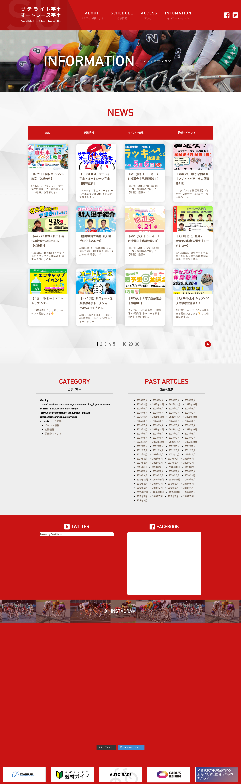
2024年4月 (158, 425)
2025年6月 (190, 408)
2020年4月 (142, 475)
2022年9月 (142, 446)
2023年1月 (142, 441)
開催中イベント (187, 132)
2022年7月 (174, 446)
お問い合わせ (105, 767)
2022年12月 (158, 441)
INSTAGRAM (120, 611)
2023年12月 (158, 429)
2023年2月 (190, 437)
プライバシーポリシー (131, 767)
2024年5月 (142, 425)
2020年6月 (174, 471)
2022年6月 (190, 446)
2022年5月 (142, 450)
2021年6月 (188, 458)
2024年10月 (191, 416)
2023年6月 (190, 433)
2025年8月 (158, 408)
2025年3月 (174, 412)
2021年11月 (174, 454)
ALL (47, 132)
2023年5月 (142, 437)
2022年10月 (191, 441)
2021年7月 (173, 458)
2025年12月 (158, 404)
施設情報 (89, 132)
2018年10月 (174, 492)
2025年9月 (142, 408)
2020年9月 (142, 471)
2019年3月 (157, 487)
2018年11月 (158, 492)
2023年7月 (174, 433)
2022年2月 (190, 450)
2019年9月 (190, 479)
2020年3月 (158, 475)
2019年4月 (142, 487)
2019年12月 (142, 479)
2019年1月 (188, 487)
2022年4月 (158, 450)
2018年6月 (173, 496)
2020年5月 (190, 471)
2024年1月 (142, 429)
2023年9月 (142, 433)
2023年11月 (174, 429)
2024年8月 (158, 421)
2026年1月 (142, 404)
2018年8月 (142, 496)
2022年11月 (174, 441)
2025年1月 (142, 416)
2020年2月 (174, 475)
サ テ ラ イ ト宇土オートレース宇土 (40, 15)
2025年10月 (191, 404)
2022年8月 (158, 446)
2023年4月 (158, 437)
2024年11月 (174, 416)
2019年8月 (142, 483)
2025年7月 (174, 408)
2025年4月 (158, 412)
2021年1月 (142, 467)
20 (130, 344)
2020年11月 (174, 467)
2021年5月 (142, 462)
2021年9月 (142, 458)
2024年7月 (174, 421)
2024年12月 (158, 416)
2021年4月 (157, 462)
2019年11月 (158, 479)
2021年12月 (158, 454)
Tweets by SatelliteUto (51, 534)
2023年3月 (174, 437)
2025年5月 (142, 412)
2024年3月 (174, 425)
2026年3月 (174, 400)
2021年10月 (190, 454)
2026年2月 (190, 400)
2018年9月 (190, 492)
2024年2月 (190, 425)
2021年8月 (157, 458)
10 (124, 344)
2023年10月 (191, 429)
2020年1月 (190, 475)
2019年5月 (188, 483)
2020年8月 (158, 471)
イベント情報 (136, 132)
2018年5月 (188, 496)
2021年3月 (173, 462)
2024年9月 (142, 421)
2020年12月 (158, 467)
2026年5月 (142, 400)
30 (137, 344)
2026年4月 (158, 400)
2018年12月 (142, 492)
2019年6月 (173, 483)
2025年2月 (190, 412)
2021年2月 (188, 462)
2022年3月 (174, 450)
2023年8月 (158, 433)
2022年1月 (142, 454)
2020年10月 (191, 467)
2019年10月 (174, 479)
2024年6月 (190, 421)
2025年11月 (174, 404)
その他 (57, 421)
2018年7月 (157, 496)
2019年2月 (173, 487)
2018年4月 (142, 500)
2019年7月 (157, 483)
